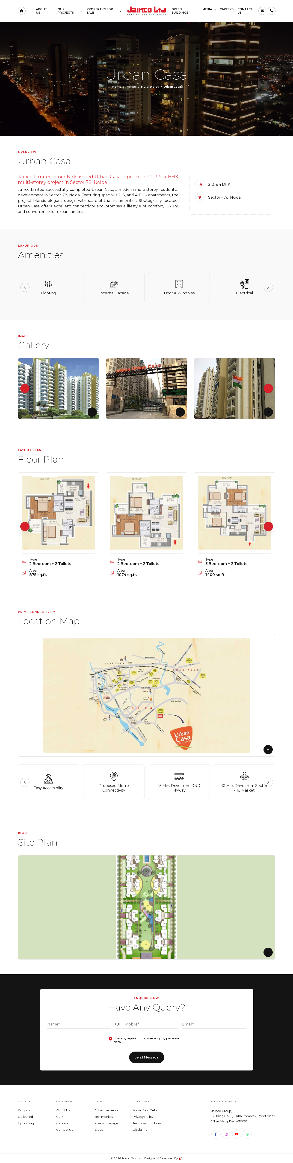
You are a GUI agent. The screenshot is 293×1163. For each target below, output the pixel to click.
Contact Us (245, 10)
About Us (45, 10)
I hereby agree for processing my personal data (147, 1040)
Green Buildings (180, 10)
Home (116, 87)
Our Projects (70, 10)
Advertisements (106, 1110)
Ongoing (24, 1110)
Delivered (25, 1116)
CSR (59, 1116)
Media (209, 9)
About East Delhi (145, 1110)
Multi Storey (150, 87)
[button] (25, 287)
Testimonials (104, 1116)
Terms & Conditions (147, 1123)
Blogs (99, 1129)
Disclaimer (141, 1129)
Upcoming (26, 1123)
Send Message (147, 1057)
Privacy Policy (143, 1116)
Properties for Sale (104, 10)
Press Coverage (106, 1123)
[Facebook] (216, 1134)
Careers (227, 9)
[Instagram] (226, 1134)
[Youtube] (236, 1134)
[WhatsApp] (247, 1134)
